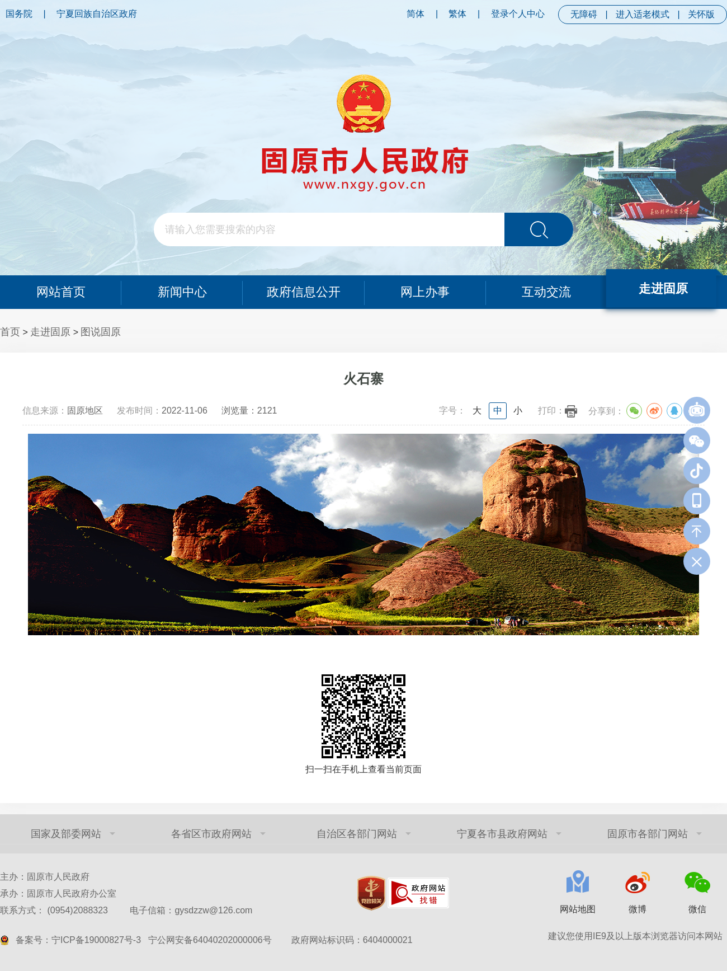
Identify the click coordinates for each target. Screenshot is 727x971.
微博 (637, 909)
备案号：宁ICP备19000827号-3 (78, 940)
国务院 (19, 13)
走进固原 (663, 288)
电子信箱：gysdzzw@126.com (191, 910)
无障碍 (583, 14)
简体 (415, 13)
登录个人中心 (518, 13)
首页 (10, 331)
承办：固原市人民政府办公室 (58, 893)
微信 (697, 909)
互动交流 (546, 292)
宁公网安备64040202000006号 (210, 940)
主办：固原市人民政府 (44, 876)
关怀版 (701, 14)
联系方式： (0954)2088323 (126, 910)
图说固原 (101, 331)
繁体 (457, 13)
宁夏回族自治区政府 (96, 13)
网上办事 (425, 292)
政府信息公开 (304, 292)
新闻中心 (182, 292)
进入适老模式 (642, 14)
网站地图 (578, 909)
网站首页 (60, 292)
